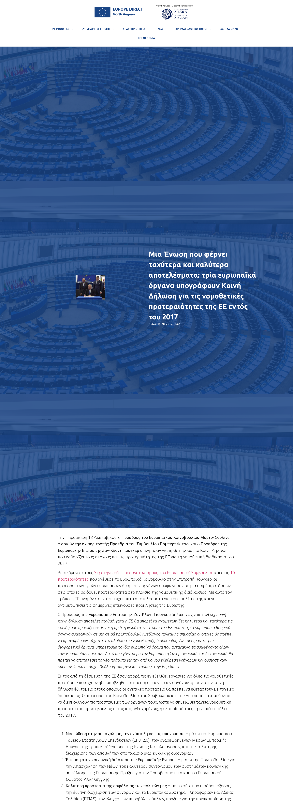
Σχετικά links (231, 29)
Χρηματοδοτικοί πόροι (193, 29)
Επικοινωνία (146, 37)
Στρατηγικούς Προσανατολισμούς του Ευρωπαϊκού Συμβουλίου (153, 572)
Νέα (163, 29)
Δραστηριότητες (136, 29)
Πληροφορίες (62, 29)
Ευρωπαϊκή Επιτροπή (98, 29)
